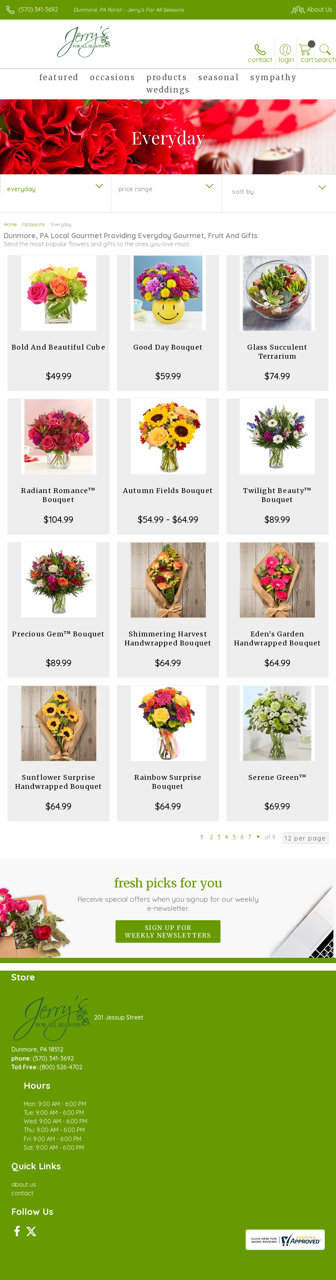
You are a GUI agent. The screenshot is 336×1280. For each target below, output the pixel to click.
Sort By (243, 191)
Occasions (34, 224)
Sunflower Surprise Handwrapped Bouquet (58, 782)
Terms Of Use (160, 1254)
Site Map (304, 1254)
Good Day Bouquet (168, 347)
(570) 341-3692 (38, 9)
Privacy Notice (204, 1254)
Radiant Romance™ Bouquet (58, 495)
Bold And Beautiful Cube (58, 347)
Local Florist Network (258, 1254)
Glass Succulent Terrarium (277, 352)
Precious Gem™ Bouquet (58, 634)
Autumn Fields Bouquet (168, 490)
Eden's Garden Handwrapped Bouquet (277, 638)
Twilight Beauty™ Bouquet (277, 495)
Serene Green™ (277, 777)
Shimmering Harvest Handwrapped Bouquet (168, 638)
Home (10, 224)
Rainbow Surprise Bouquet (167, 782)
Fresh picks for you (167, 894)
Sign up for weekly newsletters (168, 931)
